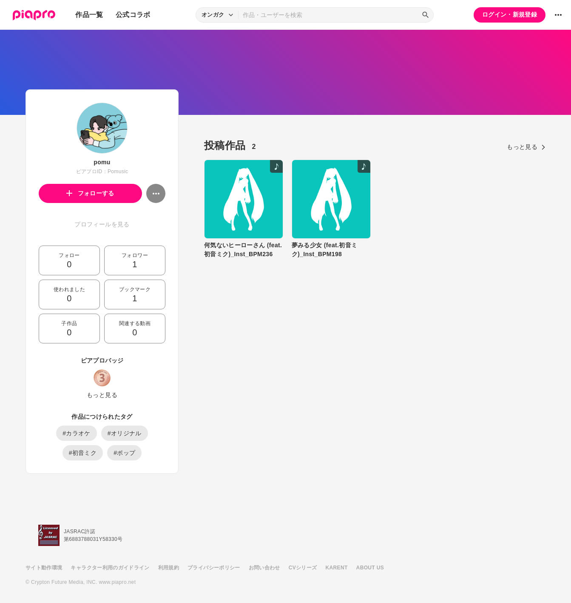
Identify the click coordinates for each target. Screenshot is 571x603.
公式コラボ (133, 14)
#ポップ (124, 452)
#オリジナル (125, 433)
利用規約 (168, 568)
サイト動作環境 (44, 568)
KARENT (337, 568)
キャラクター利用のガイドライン (110, 568)
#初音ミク (83, 452)
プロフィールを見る (101, 224)
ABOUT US (370, 568)
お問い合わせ (264, 568)
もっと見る (102, 395)
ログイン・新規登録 (509, 14)
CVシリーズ (303, 568)
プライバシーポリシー (213, 568)
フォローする (90, 193)
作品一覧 (89, 14)
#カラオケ (76, 433)
